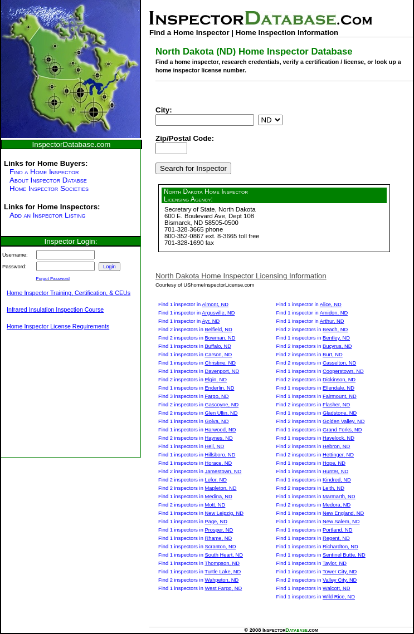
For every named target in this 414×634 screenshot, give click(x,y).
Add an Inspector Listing (47, 215)
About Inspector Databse (48, 180)
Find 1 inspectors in (194, 346)
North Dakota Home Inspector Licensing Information (241, 276)
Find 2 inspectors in (195, 329)
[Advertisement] (57, 399)
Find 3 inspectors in (193, 396)
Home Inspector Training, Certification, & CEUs (68, 292)
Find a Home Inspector (44, 172)
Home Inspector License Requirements (58, 326)
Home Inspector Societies (49, 188)
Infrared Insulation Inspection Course (55, 309)
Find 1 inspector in (193, 304)
